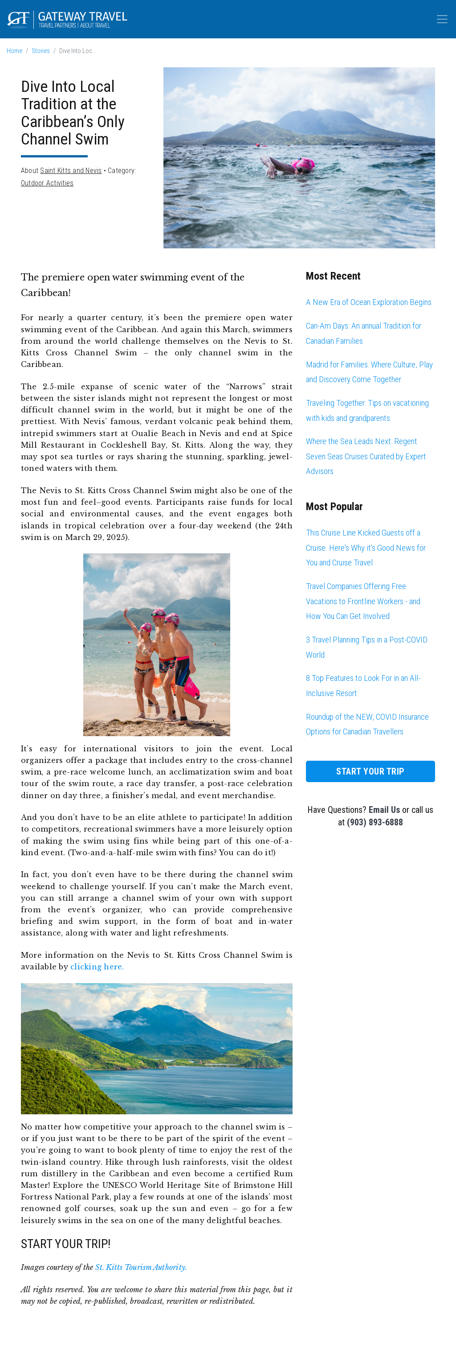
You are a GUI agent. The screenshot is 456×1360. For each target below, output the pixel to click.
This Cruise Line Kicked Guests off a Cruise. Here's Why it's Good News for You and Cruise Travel (366, 548)
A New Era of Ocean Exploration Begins (369, 302)
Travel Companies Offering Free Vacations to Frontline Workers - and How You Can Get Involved (363, 601)
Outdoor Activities (47, 183)
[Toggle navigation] (442, 19)
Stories (41, 51)
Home (14, 51)
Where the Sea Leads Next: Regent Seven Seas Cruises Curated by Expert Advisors (366, 456)
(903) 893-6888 (375, 822)
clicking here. (97, 966)
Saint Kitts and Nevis (71, 170)
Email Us (384, 809)
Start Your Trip (370, 771)
